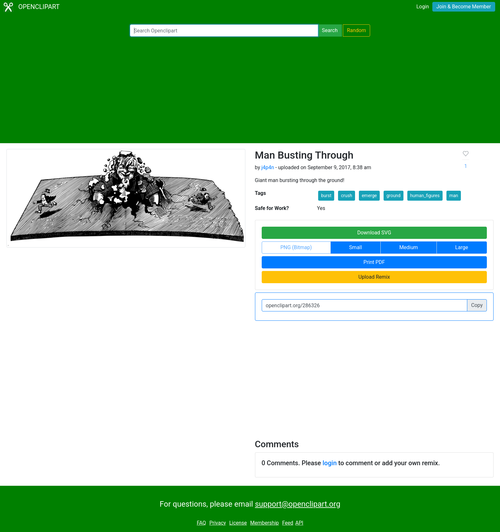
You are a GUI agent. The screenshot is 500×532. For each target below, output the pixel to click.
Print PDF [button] (374, 262)
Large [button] (461, 247)
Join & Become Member (463, 7)
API (299, 523)
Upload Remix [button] (374, 277)
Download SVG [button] (374, 233)
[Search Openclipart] (224, 30)
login (330, 463)
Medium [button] (408, 247)
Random (356, 30)
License (238, 523)
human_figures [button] (425, 195)
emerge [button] (369, 195)
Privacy (217, 523)
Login (422, 7)
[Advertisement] (250, 90)
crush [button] (346, 195)
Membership (264, 523)
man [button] (453, 195)
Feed (287, 523)
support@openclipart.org (297, 504)
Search (330, 30)
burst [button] (326, 195)
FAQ (201, 523)
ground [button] (393, 195)
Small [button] (355, 247)
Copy (477, 305)
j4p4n (267, 167)
